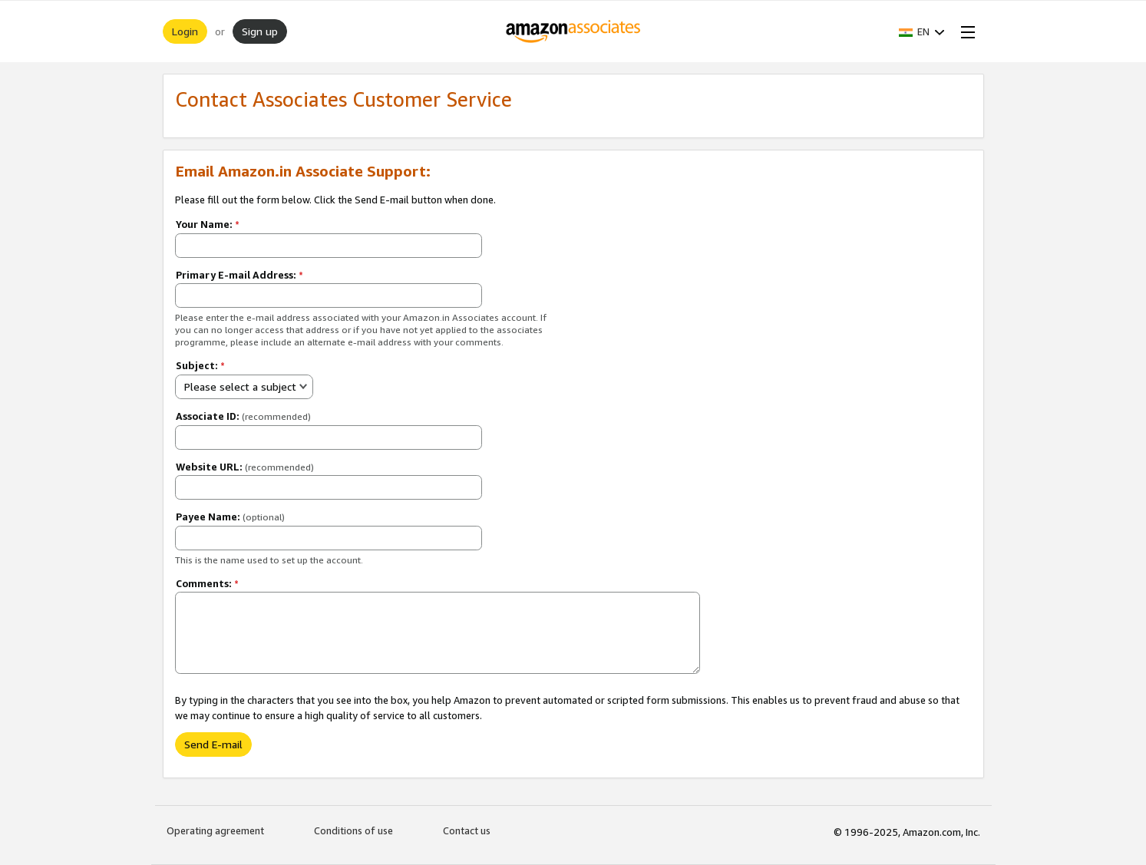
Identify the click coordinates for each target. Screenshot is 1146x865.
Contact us (466, 830)
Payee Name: (230, 516)
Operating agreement (215, 830)
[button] (922, 31)
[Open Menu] (965, 31)
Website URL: (245, 467)
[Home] (573, 31)
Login (185, 31)
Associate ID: (243, 416)
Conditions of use (353, 830)
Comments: (207, 583)
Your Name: (207, 224)
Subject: (200, 365)
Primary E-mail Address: (239, 275)
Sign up (260, 31)
